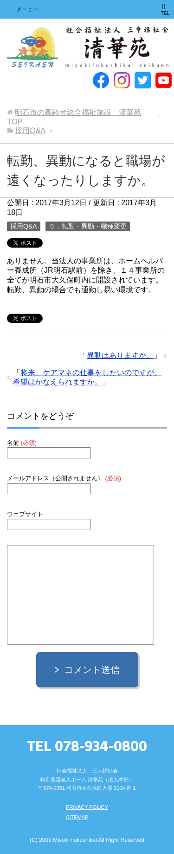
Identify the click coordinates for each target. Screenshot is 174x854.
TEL (165, 9)
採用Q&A (23, 226)
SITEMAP (77, 817)
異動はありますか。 (120, 355)
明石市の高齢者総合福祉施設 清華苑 (87, 47)
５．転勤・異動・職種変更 (88, 226)
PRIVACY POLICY (87, 807)
